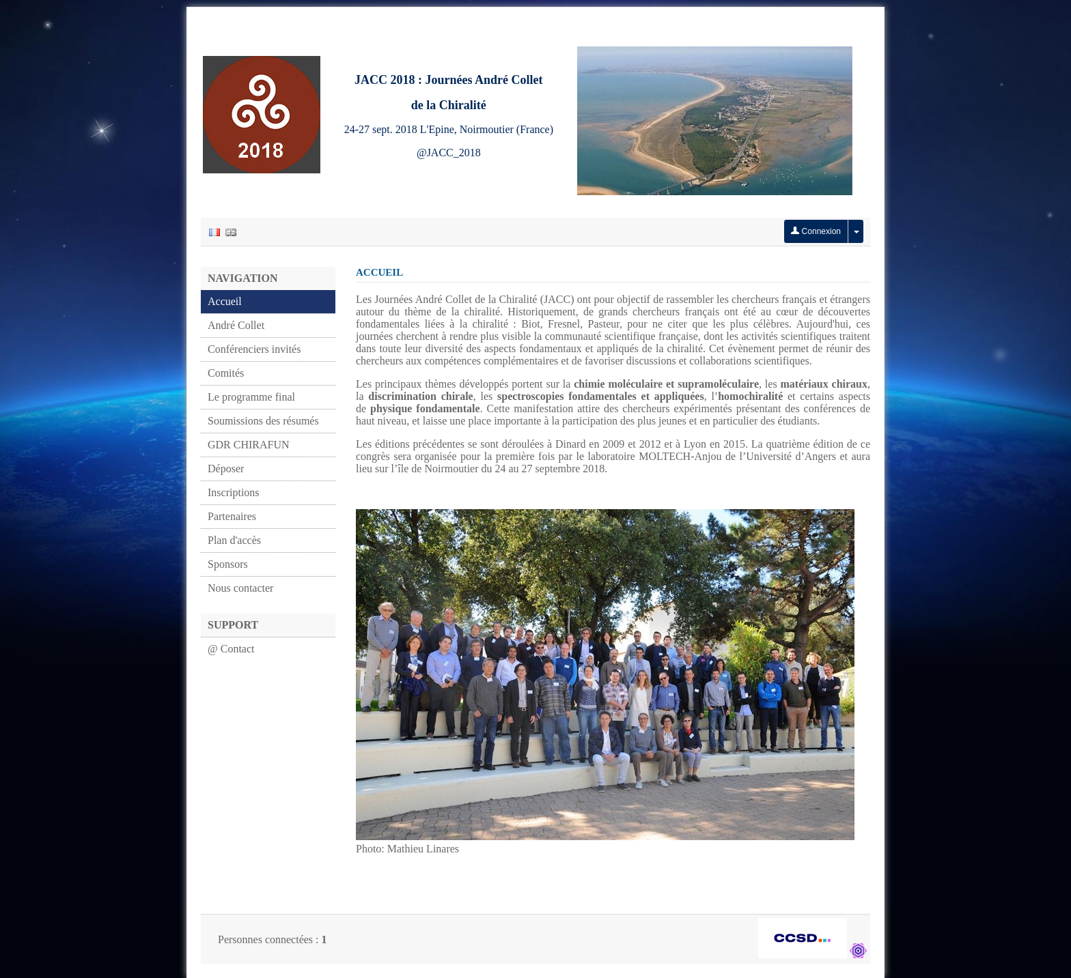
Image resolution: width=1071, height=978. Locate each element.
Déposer (226, 468)
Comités (226, 373)
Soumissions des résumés (263, 421)
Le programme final (251, 397)
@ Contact (231, 649)
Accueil (225, 301)
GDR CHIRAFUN (249, 444)
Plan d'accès (234, 540)
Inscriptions (234, 492)
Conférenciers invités (254, 349)
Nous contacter (240, 588)
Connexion (816, 231)
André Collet (236, 325)
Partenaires (232, 516)
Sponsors (228, 564)
